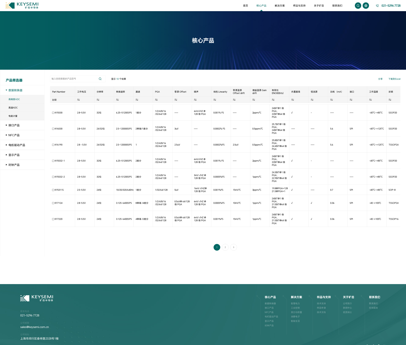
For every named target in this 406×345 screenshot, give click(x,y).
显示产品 (269, 320)
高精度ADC (14, 99)
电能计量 (12, 115)
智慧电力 (295, 303)
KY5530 (58, 112)
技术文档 (321, 312)
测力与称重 (296, 312)
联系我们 (337, 5)
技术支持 (321, 303)
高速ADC (13, 107)
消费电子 (295, 316)
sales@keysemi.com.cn (34, 327)
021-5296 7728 (29, 315)
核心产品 (261, 5)
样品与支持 (299, 5)
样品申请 (321, 307)
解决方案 (280, 5)
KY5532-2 (60, 176)
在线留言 (373, 307)
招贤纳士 (347, 312)
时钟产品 (269, 325)
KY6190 (58, 144)
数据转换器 (270, 303)
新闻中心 (347, 307)
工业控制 (295, 307)
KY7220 (58, 218)
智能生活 (295, 320)
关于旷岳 (319, 5)
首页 (245, 5)
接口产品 (269, 307)
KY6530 (58, 128)
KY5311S (59, 189)
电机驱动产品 (271, 316)
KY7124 (58, 202)
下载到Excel (394, 78)
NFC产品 (269, 312)
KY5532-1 (60, 160)
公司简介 (347, 303)
